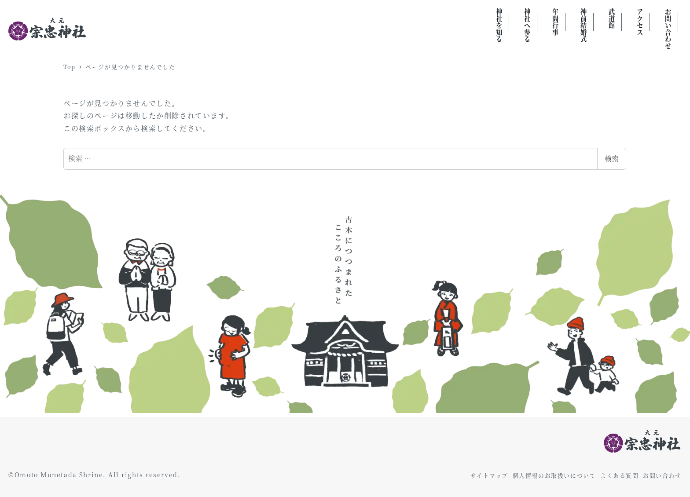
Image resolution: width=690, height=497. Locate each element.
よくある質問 (619, 475)
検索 (612, 158)
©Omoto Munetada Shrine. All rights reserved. (94, 474)
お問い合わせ (662, 475)
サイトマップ (489, 475)
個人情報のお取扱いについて (554, 475)
